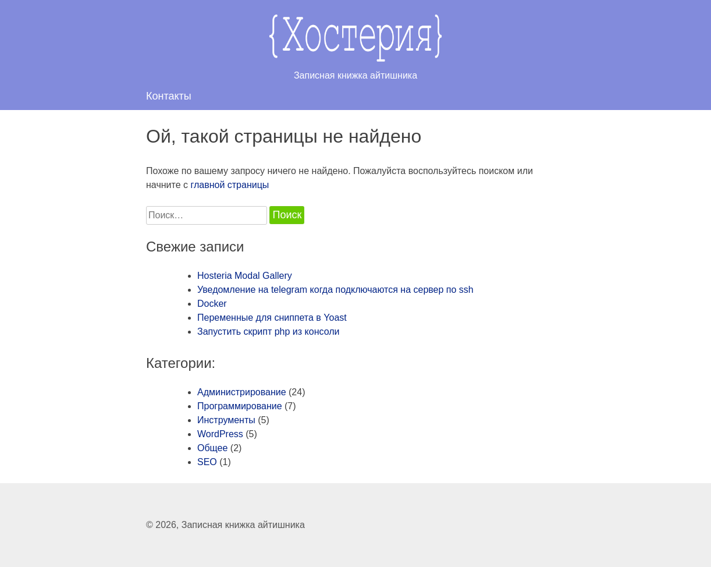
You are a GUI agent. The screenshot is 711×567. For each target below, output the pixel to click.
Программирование (239, 406)
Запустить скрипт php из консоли (268, 331)
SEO (207, 462)
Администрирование (241, 392)
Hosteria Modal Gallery (244, 276)
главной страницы (229, 185)
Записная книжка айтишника (243, 525)
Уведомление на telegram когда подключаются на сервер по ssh (335, 290)
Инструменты (226, 420)
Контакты (168, 96)
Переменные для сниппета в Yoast (272, 318)
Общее (212, 448)
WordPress (220, 434)
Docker (212, 304)
